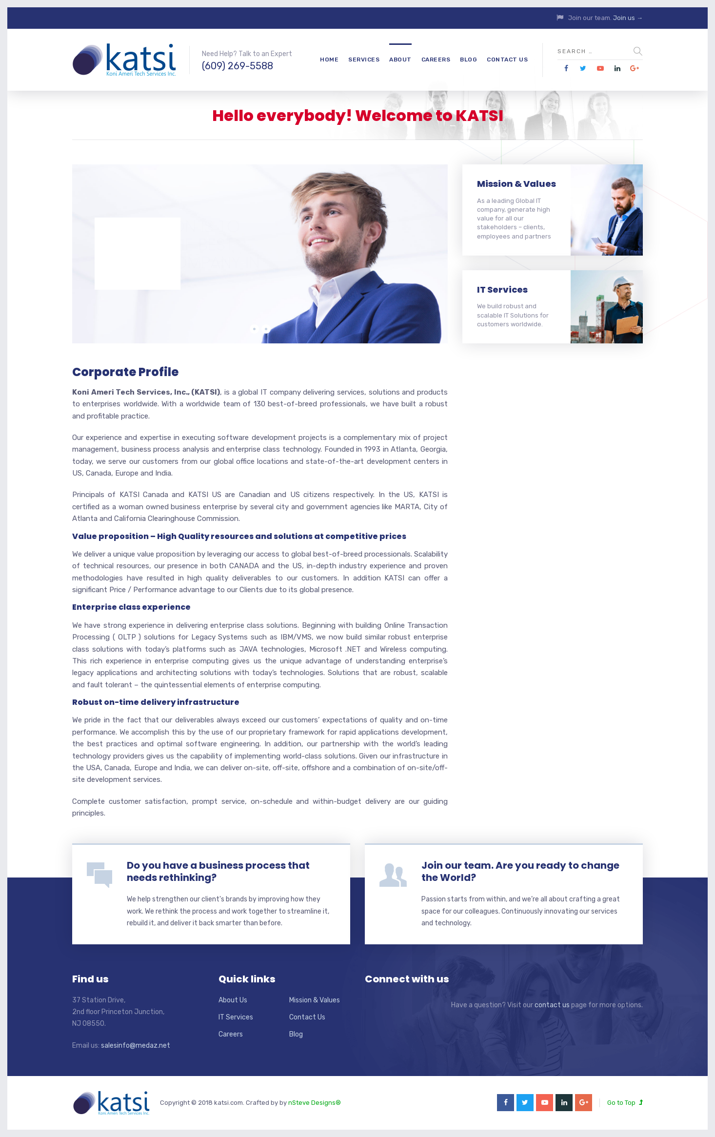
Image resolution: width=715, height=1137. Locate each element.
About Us (232, 1000)
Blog (468, 59)
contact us (552, 1005)
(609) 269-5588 (237, 66)
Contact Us (507, 59)
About (400, 59)
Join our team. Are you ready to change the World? (520, 871)
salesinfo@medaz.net (135, 1045)
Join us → (628, 17)
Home (329, 59)
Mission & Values (516, 184)
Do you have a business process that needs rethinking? (218, 871)
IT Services (502, 289)
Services (363, 59)
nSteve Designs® (314, 1102)
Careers (436, 59)
